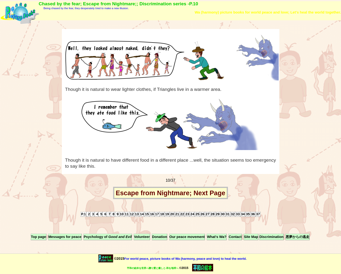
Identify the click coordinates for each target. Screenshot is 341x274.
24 (192, 214)
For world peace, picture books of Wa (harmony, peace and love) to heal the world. (185, 258)
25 (197, 214)
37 (258, 214)
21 (177, 214)
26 (202, 214)
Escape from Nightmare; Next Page (170, 193)
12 (132, 214)
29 (217, 214)
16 (152, 214)
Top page (38, 237)
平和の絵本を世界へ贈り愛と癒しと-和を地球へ (152, 268)
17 (157, 214)
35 (248, 214)
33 (238, 214)
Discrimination (271, 237)
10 (121, 214)
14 (142, 214)
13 (137, 214)
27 (207, 214)
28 (212, 214)
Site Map (251, 237)
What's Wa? (216, 237)
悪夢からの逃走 (297, 237)
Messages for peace (64, 237)
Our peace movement (187, 237)
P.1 (83, 214)
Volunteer (142, 237)
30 (223, 214)
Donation (159, 237)
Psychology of (108, 237)
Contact (235, 237)
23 (187, 214)
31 (228, 214)
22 (182, 214)
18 (162, 214)
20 (172, 214)
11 (127, 214)
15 (147, 214)
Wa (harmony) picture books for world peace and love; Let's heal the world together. (268, 12)
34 (243, 214)
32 (233, 214)
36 (253, 214)
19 (167, 214)
